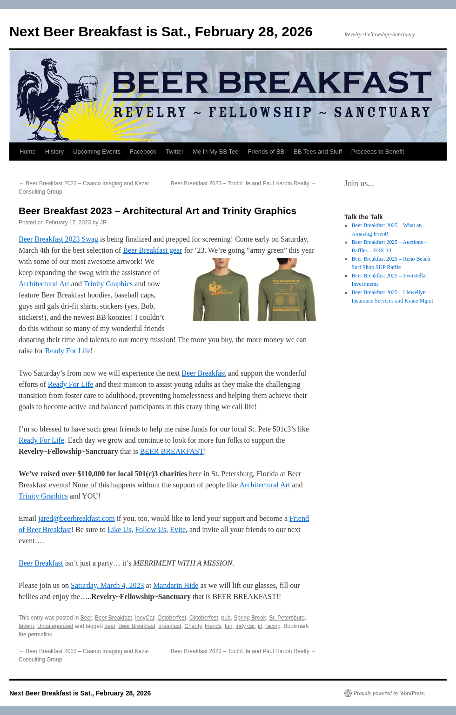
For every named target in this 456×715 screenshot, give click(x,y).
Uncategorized (55, 626)
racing (273, 626)
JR (103, 222)
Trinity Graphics (108, 284)
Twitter (174, 151)
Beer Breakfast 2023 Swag (58, 239)
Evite (178, 529)
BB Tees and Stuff (318, 151)
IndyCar (144, 617)
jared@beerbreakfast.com (76, 518)
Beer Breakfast (203, 373)
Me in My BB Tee (215, 151)
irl (260, 626)
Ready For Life (68, 351)
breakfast (169, 626)
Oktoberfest (203, 617)
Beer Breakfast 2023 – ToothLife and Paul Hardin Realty (243, 183)
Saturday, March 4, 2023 (107, 585)
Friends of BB (266, 151)
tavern (26, 626)
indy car (245, 626)
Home (28, 151)
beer (109, 626)
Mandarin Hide (175, 585)
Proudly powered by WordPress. (389, 693)
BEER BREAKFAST (172, 451)
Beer (86, 617)
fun (229, 626)
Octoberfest (171, 617)
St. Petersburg (287, 617)
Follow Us (150, 529)
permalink (40, 634)
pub (226, 617)
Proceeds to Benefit (377, 151)
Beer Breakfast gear (152, 250)
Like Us (119, 529)
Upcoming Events (97, 151)
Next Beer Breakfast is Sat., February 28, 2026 (161, 31)
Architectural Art (44, 284)
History (54, 151)
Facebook (143, 151)
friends (213, 626)
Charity (192, 626)
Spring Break (250, 617)
